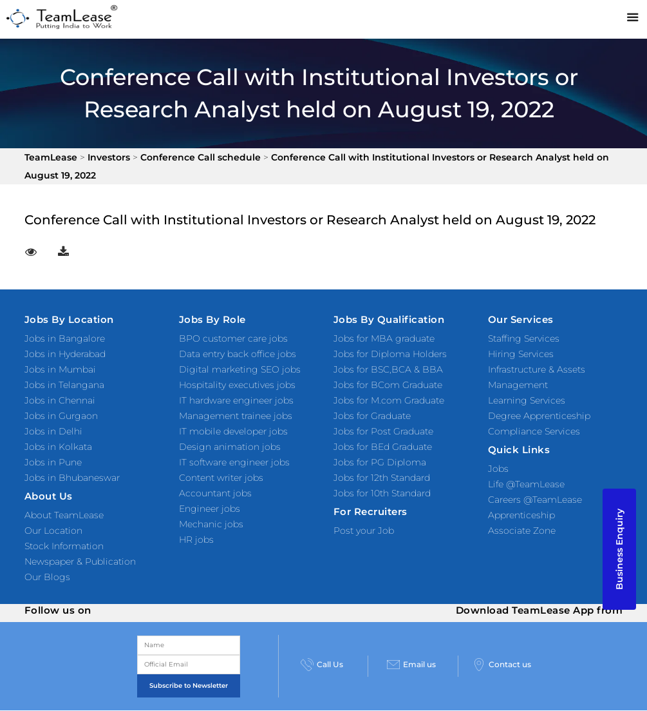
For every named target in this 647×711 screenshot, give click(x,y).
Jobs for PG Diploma (379, 462)
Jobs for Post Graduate (383, 431)
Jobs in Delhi (53, 431)
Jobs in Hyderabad (65, 354)
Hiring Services (521, 354)
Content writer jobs (221, 477)
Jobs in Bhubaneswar (72, 477)
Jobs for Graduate (372, 416)
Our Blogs (47, 577)
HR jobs (196, 539)
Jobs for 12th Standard (381, 477)
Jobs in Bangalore (64, 338)
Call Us (322, 664)
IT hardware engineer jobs (236, 400)
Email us (411, 664)
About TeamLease (64, 515)
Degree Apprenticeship (539, 416)
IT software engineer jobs (234, 462)
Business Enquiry (619, 549)
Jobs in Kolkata (58, 447)
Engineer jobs (209, 508)
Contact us (502, 664)
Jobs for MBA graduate (384, 338)
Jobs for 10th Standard (382, 493)
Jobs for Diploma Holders (390, 354)
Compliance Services (534, 431)
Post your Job (363, 530)
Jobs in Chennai (59, 400)
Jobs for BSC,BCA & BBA (388, 369)
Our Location (53, 530)
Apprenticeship (521, 515)
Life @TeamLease (526, 484)
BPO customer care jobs (233, 338)
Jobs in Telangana (64, 385)
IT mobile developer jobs (233, 431)
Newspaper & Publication (80, 561)
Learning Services (526, 400)
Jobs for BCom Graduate (387, 385)
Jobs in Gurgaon (61, 416)
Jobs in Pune (53, 462)
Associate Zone (522, 530)
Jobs (498, 468)
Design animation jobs (230, 447)
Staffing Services (523, 338)
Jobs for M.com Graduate (388, 400)
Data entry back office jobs (237, 354)
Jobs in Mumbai (60, 369)
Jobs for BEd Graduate (382, 447)
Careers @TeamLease (535, 499)
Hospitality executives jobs (237, 385)
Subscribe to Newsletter (188, 685)
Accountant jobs (215, 493)
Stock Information (64, 546)
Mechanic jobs (211, 524)
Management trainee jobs (235, 416)
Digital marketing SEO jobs (240, 369)
